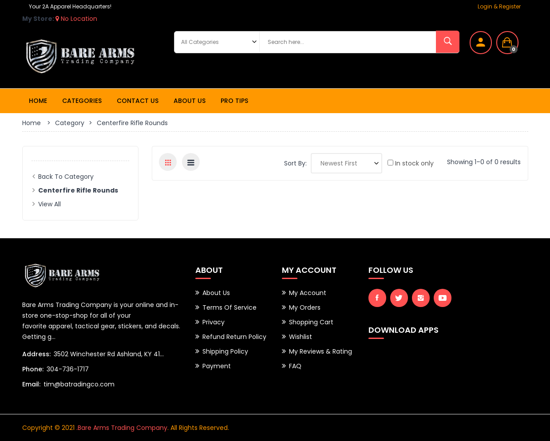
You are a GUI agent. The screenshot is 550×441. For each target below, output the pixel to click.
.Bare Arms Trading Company (121, 427)
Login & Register (499, 6)
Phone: (33, 369)
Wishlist (300, 336)
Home (38, 100)
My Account (307, 292)
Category (69, 122)
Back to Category (66, 176)
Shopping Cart (311, 322)
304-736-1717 (68, 369)
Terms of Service (229, 307)
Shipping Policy (225, 351)
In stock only (411, 163)
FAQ (295, 366)
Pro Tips (234, 100)
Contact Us (137, 100)
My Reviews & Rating (320, 351)
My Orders (305, 307)
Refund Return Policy (234, 336)
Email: (31, 384)
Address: (36, 354)
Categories (82, 100)
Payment (216, 366)
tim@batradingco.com (79, 384)
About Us (190, 100)
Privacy (213, 322)
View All (49, 204)
